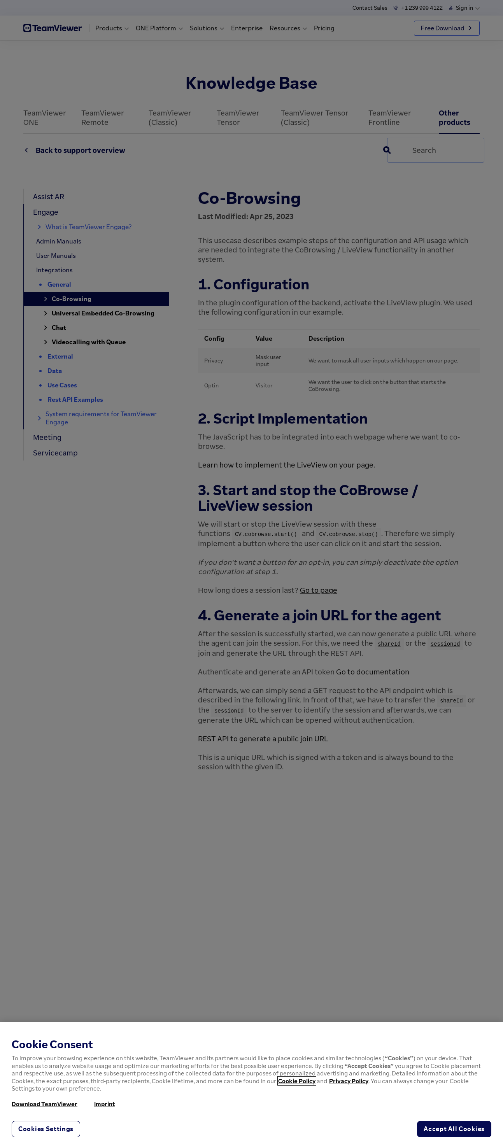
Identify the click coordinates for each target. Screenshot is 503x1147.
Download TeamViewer (44, 1104)
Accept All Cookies (454, 1128)
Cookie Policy (296, 1081)
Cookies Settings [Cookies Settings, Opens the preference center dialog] (46, 1128)
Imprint (104, 1104)
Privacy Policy (348, 1081)
